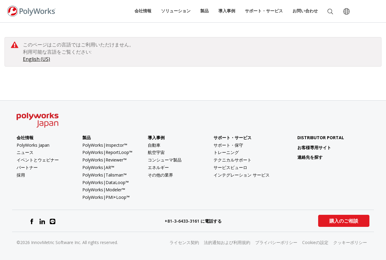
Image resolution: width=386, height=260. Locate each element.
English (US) (36, 59)
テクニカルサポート (233, 160)
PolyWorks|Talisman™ (104, 175)
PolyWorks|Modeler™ (103, 190)
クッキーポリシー (350, 242)
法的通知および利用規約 (227, 242)
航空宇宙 (156, 152)
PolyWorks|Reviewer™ (104, 160)
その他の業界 (160, 175)
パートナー (27, 167)
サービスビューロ (230, 167)
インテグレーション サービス (242, 175)
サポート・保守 (228, 145)
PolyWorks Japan (33, 145)
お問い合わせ (305, 11)
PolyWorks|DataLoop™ (105, 182)
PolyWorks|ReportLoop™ (107, 152)
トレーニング (226, 152)
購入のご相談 (343, 221)
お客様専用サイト (309, 147)
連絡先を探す (305, 157)
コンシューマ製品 (165, 160)
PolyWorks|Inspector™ (104, 145)
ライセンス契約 (184, 242)
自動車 (154, 145)
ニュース (25, 152)
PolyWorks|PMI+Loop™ (106, 197)
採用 (21, 175)
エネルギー (158, 167)
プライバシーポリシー (276, 242)
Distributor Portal (320, 137)
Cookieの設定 (315, 242)
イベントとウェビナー (38, 160)
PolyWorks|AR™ (98, 167)
